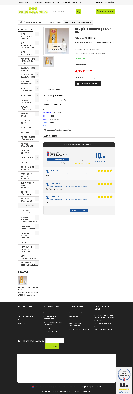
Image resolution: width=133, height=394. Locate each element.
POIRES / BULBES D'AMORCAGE (28, 138)
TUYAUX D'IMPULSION (26, 108)
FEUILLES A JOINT (25, 121)
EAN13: (98, 42)
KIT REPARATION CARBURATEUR (27, 45)
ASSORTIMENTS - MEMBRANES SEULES (28, 61)
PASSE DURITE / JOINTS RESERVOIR (28, 176)
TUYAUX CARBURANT (26, 101)
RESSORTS (25, 132)
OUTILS (24, 242)
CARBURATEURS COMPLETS (28, 69)
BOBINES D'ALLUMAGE (26, 193)
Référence (79, 38)
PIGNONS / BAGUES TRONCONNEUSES (29, 219)
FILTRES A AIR (27, 157)
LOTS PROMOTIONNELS (29, 257)
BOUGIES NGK (29, 205)
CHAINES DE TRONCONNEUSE (28, 227)
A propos (47, 328)
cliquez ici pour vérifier (91, 386)
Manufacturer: (82, 42)
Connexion (109, 2)
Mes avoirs (73, 316)
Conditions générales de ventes (52, 323)
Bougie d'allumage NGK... (28, 288)
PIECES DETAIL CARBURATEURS (28, 76)
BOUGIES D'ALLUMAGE (26, 200)
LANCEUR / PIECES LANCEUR (25, 235)
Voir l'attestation (57, 160)
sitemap (21, 323)
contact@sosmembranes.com (108, 329)
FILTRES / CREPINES (25, 152)
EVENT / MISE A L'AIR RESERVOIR (27, 185)
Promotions (23, 313)
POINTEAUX (26, 127)
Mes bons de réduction (79, 329)
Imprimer (81, 64)
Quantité (79, 77)
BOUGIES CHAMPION (25, 211)
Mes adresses (75, 320)
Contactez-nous (26, 2)
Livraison (47, 313)
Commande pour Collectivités (51, 317)
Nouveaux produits (26, 316)
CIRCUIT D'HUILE (24, 115)
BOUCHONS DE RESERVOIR (27, 168)
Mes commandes (76, 313)
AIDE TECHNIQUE (50, 331)
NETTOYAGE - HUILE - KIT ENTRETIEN (27, 249)
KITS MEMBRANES (26, 53)
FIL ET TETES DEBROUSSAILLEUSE (29, 264)
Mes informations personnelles (76, 324)
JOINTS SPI (26, 95)
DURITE (24, 162)
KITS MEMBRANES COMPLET (26, 36)
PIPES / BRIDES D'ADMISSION (27, 82)
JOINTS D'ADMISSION (27, 89)
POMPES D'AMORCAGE (27, 145)
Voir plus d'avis (79, 210)
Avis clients (50, 136)
